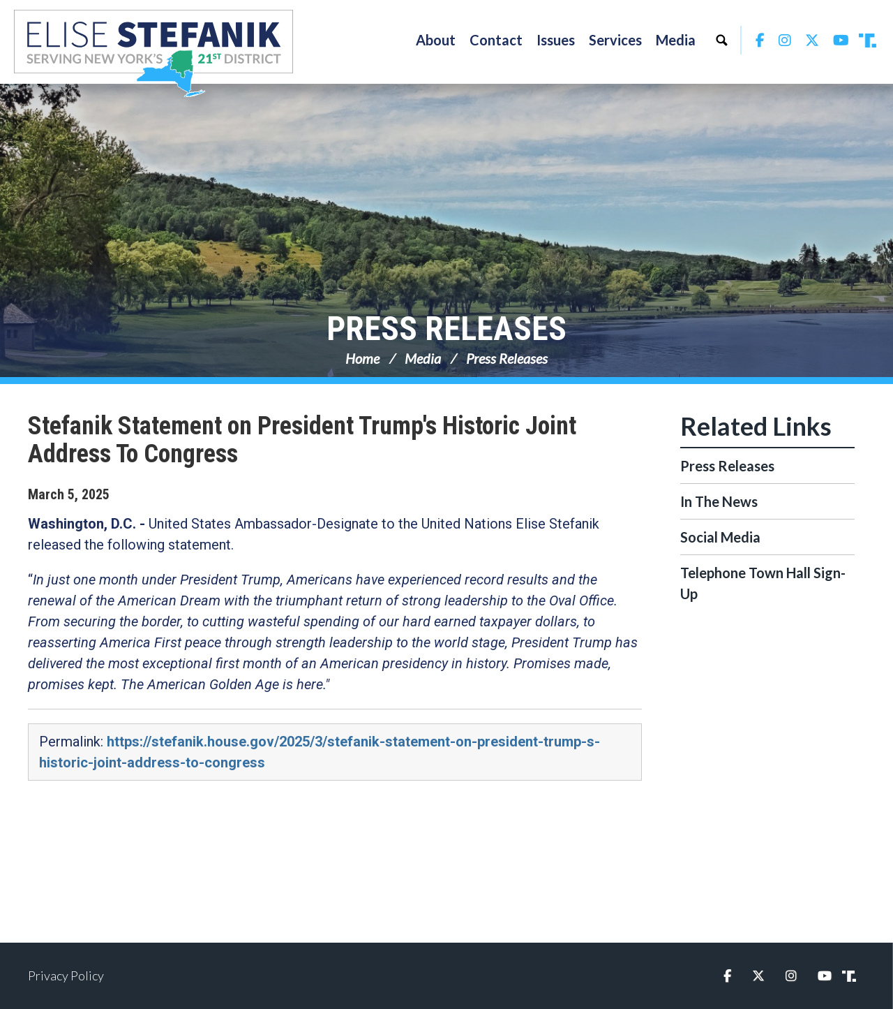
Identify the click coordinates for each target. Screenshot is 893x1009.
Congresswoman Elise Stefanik (153, 53)
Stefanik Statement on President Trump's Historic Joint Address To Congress (302, 440)
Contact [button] (496, 39)
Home (362, 358)
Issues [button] (555, 39)
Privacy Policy (66, 975)
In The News (719, 501)
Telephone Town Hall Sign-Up (763, 583)
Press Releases (446, 328)
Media (423, 358)
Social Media (720, 537)
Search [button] (721, 40)
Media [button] (676, 39)
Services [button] (615, 39)
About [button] (436, 39)
